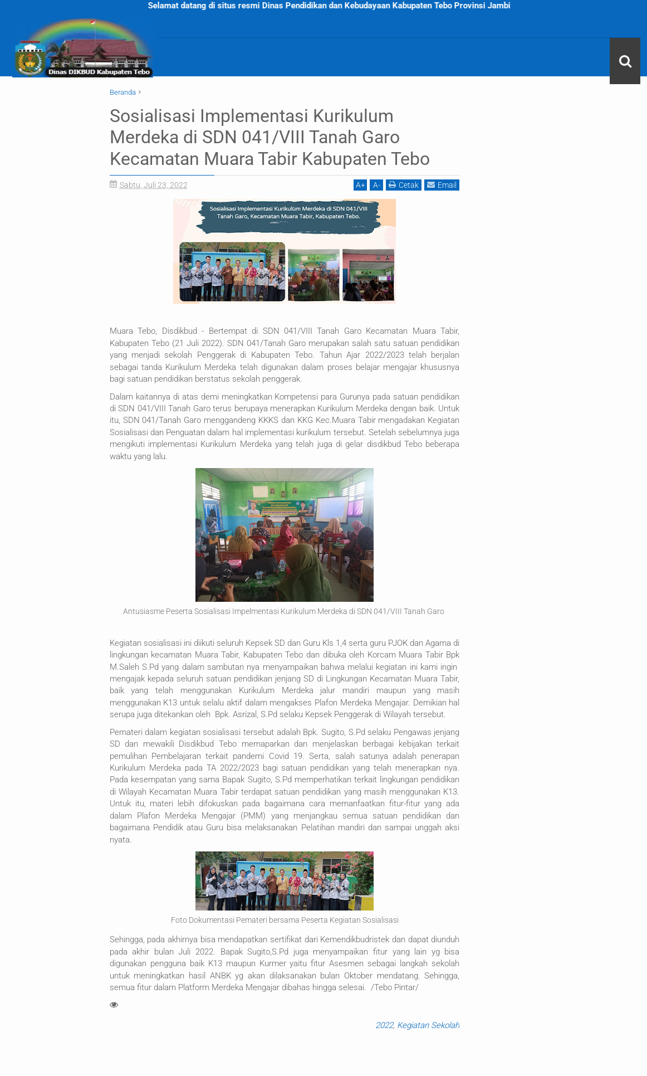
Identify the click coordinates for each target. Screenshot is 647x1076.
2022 (384, 1025)
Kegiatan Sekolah (428, 1025)
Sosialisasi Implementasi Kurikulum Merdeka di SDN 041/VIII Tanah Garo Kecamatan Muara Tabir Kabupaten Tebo (270, 137)
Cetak (404, 184)
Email (442, 184)
